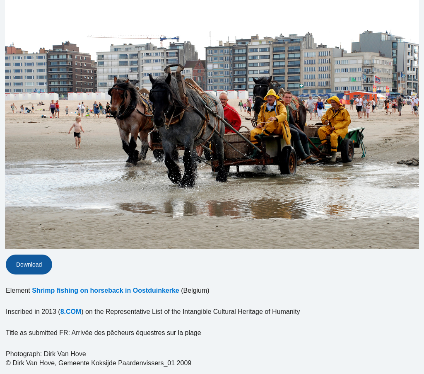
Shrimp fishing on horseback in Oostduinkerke (105, 290)
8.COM (71, 311)
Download (29, 264)
